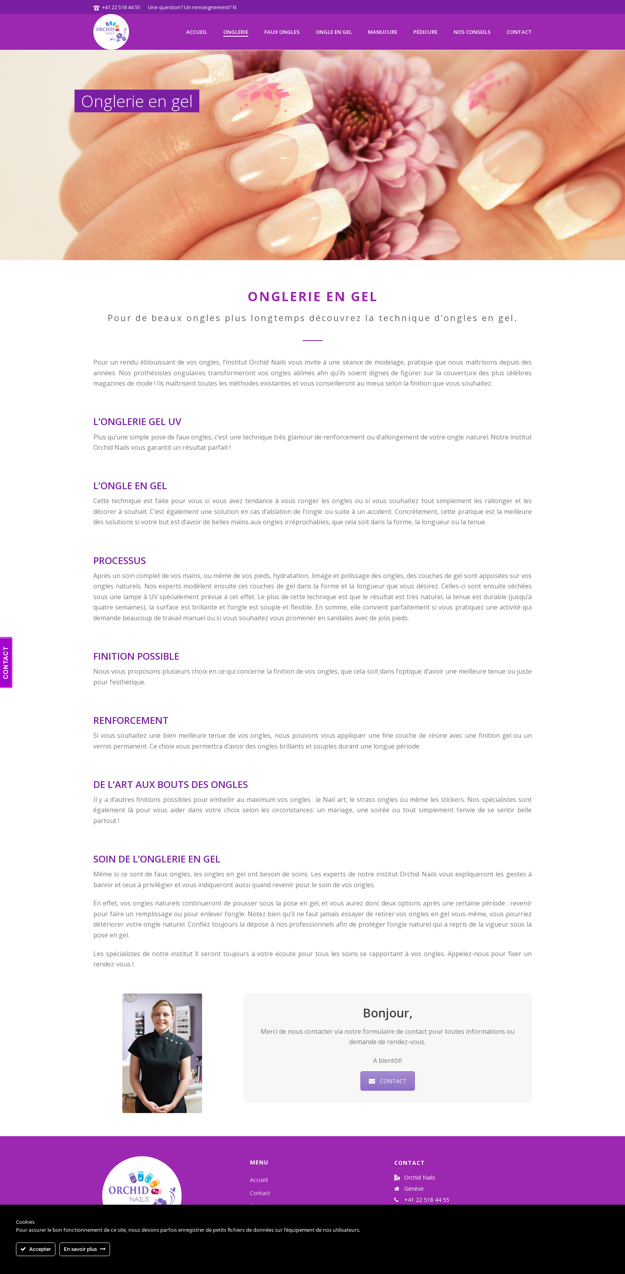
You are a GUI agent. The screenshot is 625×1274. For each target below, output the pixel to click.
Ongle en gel (334, 31)
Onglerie (235, 31)
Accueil (196, 31)
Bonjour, (385, 1013)
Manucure (382, 31)
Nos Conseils (472, 31)
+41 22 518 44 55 (121, 7)
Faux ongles (282, 31)
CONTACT (385, 1081)
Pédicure (425, 31)
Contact (519, 31)
